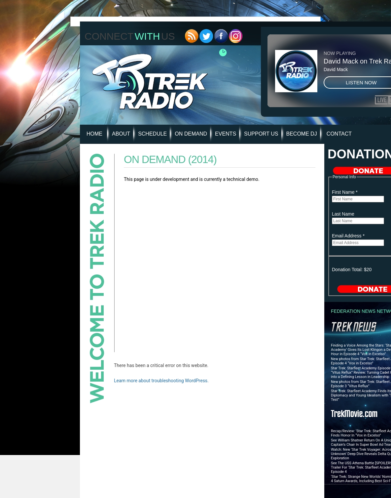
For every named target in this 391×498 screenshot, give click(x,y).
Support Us (261, 134)
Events (225, 134)
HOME (94, 134)
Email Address (348, 235)
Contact (339, 134)
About (121, 134)
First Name (345, 192)
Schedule (152, 134)
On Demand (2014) (170, 159)
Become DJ (301, 134)
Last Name (343, 214)
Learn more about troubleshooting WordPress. (161, 380)
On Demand (191, 134)
